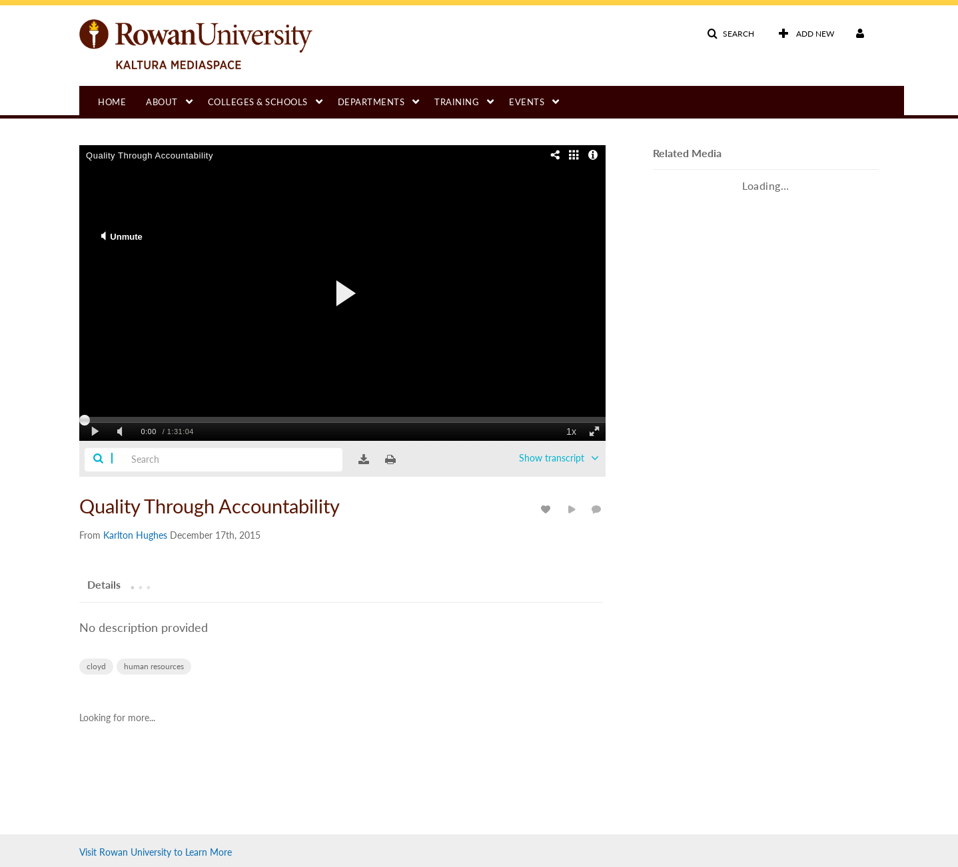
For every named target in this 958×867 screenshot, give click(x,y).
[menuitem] (122, 100)
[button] (730, 34)
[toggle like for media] (547, 509)
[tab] (104, 583)
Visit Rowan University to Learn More (155, 852)
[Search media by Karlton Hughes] (135, 535)
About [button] (162, 102)
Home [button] (112, 102)
